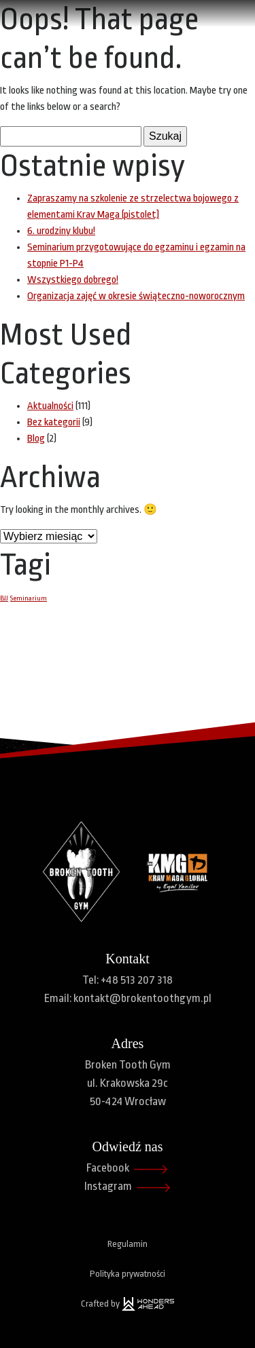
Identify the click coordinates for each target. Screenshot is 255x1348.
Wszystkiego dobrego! (72, 280)
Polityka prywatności (127, 1274)
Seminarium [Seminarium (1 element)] (28, 598)
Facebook (127, 1169)
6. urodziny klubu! (61, 231)
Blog (36, 438)
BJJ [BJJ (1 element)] (4, 598)
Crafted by (127, 1304)
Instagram (127, 1187)
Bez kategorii (53, 422)
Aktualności (50, 406)
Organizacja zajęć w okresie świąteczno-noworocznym (136, 296)
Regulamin (127, 1244)
